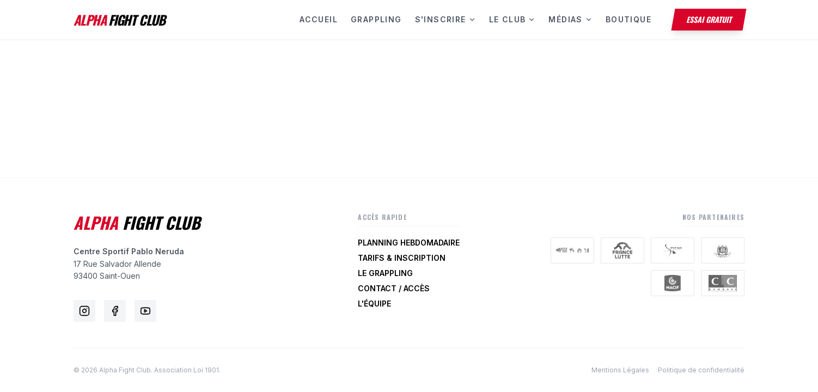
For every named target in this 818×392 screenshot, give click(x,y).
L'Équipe (374, 303)
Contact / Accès (394, 288)
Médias (570, 19)
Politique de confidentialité (701, 370)
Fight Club (137, 222)
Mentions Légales (620, 370)
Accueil (319, 19)
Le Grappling (385, 273)
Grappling (376, 19)
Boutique (628, 19)
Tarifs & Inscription (401, 257)
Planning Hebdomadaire (409, 242)
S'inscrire (445, 19)
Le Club (512, 19)
